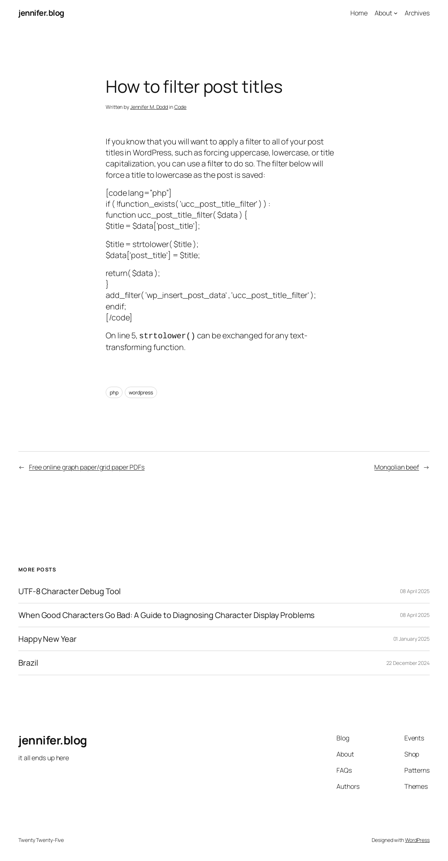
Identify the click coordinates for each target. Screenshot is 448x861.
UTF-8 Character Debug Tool (69, 590)
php (114, 391)
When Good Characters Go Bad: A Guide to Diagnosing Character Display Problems (166, 614)
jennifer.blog (41, 12)
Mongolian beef (396, 466)
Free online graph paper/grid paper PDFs (87, 466)
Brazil (28, 662)
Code (180, 106)
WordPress (417, 839)
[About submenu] (396, 13)
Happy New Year (47, 638)
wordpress (141, 391)
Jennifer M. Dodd (149, 106)
